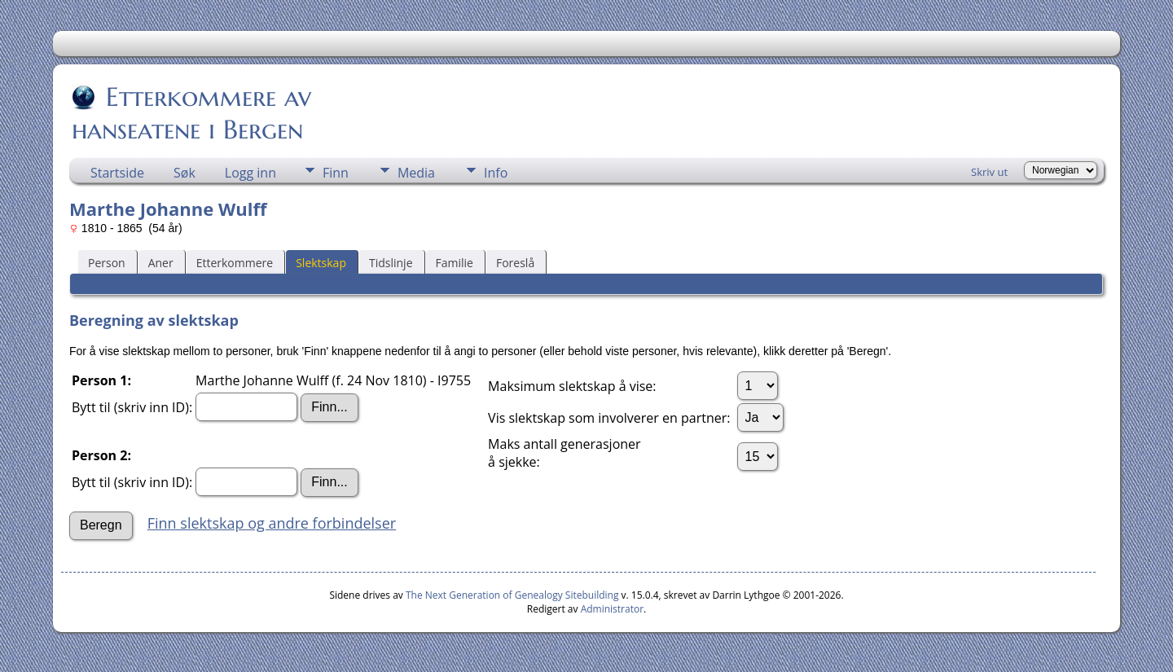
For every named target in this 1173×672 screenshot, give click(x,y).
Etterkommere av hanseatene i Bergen (191, 113)
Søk (185, 173)
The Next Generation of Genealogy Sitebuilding (512, 595)
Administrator (612, 609)
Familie (454, 262)
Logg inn (250, 173)
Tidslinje (391, 262)
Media (416, 173)
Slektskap (321, 262)
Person (106, 262)
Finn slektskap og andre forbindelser (271, 523)
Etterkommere (235, 262)
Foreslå (515, 262)
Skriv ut (989, 172)
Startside (117, 173)
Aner (161, 262)
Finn (336, 173)
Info (495, 173)
